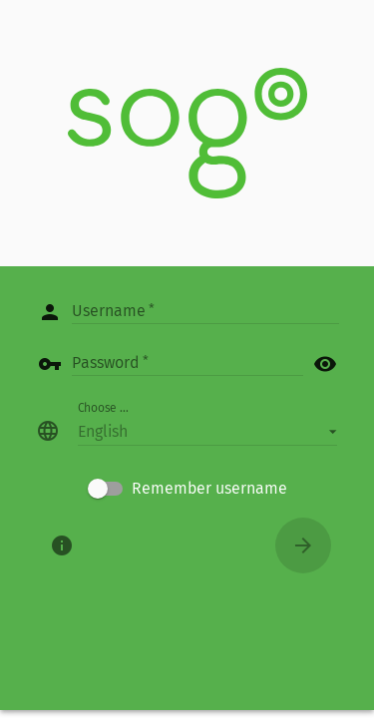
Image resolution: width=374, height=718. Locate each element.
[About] (62, 545)
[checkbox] (187, 489)
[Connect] (303, 545)
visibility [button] (325, 364)
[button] (207, 431)
